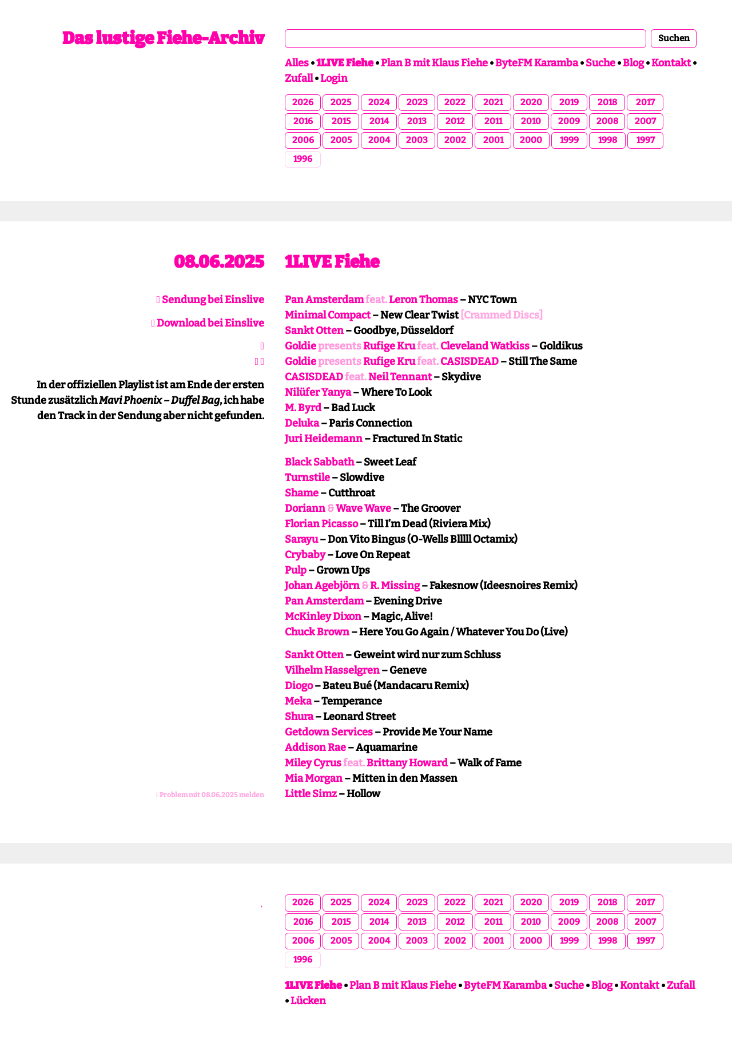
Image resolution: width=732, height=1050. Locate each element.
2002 (455, 140)
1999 (569, 140)
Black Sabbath (319, 462)
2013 (417, 121)
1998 (607, 140)
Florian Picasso (321, 524)
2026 (302, 102)
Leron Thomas (423, 299)
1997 (645, 140)
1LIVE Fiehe (332, 262)
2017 (645, 102)
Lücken (308, 1001)
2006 (303, 140)
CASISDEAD (469, 361)
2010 (531, 121)
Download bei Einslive (207, 323)
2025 (341, 102)
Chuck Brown (317, 632)
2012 (455, 121)
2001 (493, 140)
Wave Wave (363, 508)
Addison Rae (315, 747)
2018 (607, 102)
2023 (417, 102)
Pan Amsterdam (324, 299)
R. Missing (395, 585)
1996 (302, 159)
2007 (645, 121)
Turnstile (307, 477)
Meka (298, 701)
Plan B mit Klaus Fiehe (434, 63)
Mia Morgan (314, 778)
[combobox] (465, 38)
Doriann (305, 508)
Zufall (299, 78)
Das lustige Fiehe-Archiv (163, 38)
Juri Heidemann (324, 438)
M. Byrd (303, 407)
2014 (379, 121)
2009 (569, 121)
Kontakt (671, 63)
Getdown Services (329, 732)
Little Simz (311, 794)
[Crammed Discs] (501, 315)
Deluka (302, 423)
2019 (569, 102)
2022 (455, 102)
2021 (493, 102)
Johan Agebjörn (322, 585)
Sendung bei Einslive (210, 299)
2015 (341, 121)
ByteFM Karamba (536, 63)
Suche (600, 63)
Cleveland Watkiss (485, 346)
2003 (417, 140)
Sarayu (301, 539)
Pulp (296, 570)
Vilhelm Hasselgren (332, 670)
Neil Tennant (400, 377)
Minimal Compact (328, 315)
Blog (633, 63)
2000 (531, 140)
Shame (302, 493)
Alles (297, 63)
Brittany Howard (407, 763)
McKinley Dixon (323, 616)
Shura (299, 716)
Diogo (299, 685)
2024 (378, 102)
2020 (531, 102)
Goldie (300, 346)
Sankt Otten (314, 330)
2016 (303, 121)
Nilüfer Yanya (318, 392)
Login (334, 78)
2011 (493, 121)
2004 (379, 140)
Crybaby (305, 554)
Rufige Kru (389, 346)
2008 (607, 121)
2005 (341, 140)
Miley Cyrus (313, 763)
